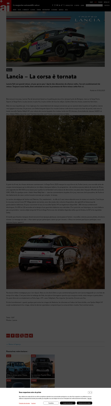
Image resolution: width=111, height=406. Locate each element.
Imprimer (33, 403)
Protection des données (24, 403)
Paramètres (51, 403)
